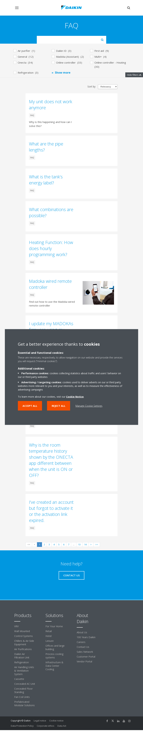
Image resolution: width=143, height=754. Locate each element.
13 (79, 544)
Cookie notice (56, 720)
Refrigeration (21, 662)
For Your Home (54, 626)
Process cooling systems (54, 655)
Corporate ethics (45, 725)
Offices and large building (55, 647)
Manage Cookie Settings (88, 405)
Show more (62, 72)
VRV (16, 626)
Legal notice (40, 720)
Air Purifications (23, 649)
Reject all (58, 405)
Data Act (61, 725)
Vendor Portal (84, 661)
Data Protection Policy (22, 725)
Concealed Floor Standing (23, 690)
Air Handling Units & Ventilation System (24, 671)
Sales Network (85, 651)
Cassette (19, 679)
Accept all (30, 405)
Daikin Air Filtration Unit (21, 655)
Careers (81, 642)
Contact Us (83, 647)
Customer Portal (86, 656)
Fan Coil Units (22, 697)
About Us (82, 632)
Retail (48, 631)
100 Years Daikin (86, 637)
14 (85, 544)
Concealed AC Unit (24, 683)
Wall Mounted (22, 631)
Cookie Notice (75, 396)
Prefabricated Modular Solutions (24, 703)
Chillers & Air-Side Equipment (24, 642)
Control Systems (23, 636)
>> (96, 544)
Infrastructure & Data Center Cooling (54, 666)
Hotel (48, 636)
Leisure (49, 640)
